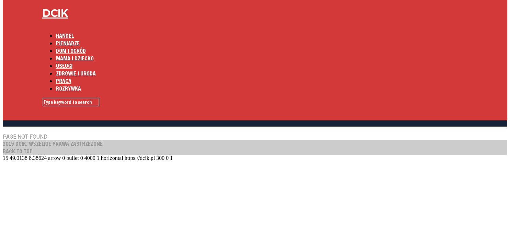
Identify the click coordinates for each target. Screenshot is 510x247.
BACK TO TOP (18, 151)
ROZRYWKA (68, 88)
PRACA (63, 81)
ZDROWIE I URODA (76, 73)
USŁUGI (64, 66)
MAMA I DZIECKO (75, 58)
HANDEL (65, 35)
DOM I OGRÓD (71, 51)
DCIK (55, 13)
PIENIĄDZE (68, 43)
